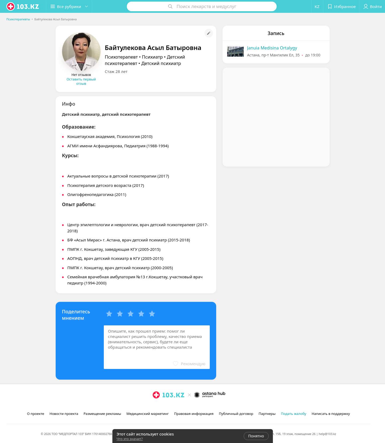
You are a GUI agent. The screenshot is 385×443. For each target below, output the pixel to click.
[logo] (23, 6)
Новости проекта (63, 413)
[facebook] (164, 406)
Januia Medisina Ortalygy (272, 48)
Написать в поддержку (331, 413)
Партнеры (267, 413)
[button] (69, 6)
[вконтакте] (171, 406)
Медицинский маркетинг (148, 413)
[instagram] (156, 406)
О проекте (35, 413)
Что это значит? (130, 438)
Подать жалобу (293, 413)
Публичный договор (236, 413)
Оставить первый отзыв (81, 81)
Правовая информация (194, 413)
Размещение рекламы (102, 413)
